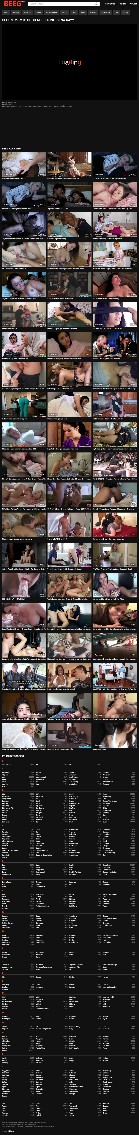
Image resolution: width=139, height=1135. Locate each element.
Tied (104, 1108)
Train (105, 1113)
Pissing (105, 1041)
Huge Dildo (40, 942)
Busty (45, 106)
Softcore (5, 1082)
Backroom (39, 796)
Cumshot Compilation (44, 855)
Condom (106, 843)
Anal (3, 777)
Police (4, 1044)
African (38, 773)
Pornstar (106, 1044)
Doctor (4, 870)
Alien (38, 775)
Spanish (39, 1084)
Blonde (4, 813)
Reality (4, 1058)
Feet (104, 897)
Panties (5, 1039)
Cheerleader (6, 837)
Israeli (4, 957)
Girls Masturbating (110, 918)
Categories (110, 3)
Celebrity (72, 834)
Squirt (38, 12)
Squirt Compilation (76, 1087)
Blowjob (39, 813)
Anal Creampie (41, 777)
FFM (3, 894)
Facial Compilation (110, 894)
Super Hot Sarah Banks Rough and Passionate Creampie (113, 509)
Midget (38, 1004)
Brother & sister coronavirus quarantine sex (63, 179)
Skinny (4, 1080)
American (106, 775)
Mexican (5, 1004)
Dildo (71, 867)
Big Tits (72, 808)
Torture (38, 1113)
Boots (38, 815)
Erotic (38, 884)
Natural (4, 1016)
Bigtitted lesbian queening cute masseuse (62, 449)
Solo (71, 1082)
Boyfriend (39, 817)
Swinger (72, 1094)
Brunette (39, 820)
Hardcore (5, 938)
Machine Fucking (109, 997)
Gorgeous (39, 923)
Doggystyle (40, 870)
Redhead (39, 1058)
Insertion (72, 952)
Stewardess (40, 1089)
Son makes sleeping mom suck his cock (16, 209)
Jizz (70, 969)
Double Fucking (75, 872)
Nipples (106, 1016)
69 (70, 765)
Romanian (39, 1060)
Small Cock (73, 1080)
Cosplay (39, 846)
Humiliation (73, 942)
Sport (4, 1087)
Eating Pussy (7, 882)
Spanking (72, 1084)
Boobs (4, 815)
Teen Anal (73, 1106)
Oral (73, 12)
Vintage (16, 12)
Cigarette (5, 839)
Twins (71, 1115)
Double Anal (40, 872)
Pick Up (38, 1041)
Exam (4, 887)
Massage (106, 999)
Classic (72, 839)
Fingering (106, 899)
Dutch (105, 874)
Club (71, 841)
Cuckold (5, 853)
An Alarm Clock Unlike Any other (14, 269)
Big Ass (38, 803)
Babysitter (6, 796)
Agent (71, 773)
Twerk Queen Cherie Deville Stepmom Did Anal (64, 569)
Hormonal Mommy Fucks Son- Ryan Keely (108, 239)
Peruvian (106, 1039)
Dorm (4, 872)
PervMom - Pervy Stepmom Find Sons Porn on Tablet (112, 269)
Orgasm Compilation (43, 1029)
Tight (4, 1111)
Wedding (14, 106)
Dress (83, 12)
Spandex (5, 1084)
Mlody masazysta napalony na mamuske (17, 539)
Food (4, 904)
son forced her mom (9, 329)
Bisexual (5, 810)
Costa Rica (73, 846)
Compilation (73, 843)
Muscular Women (42, 1009)
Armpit (105, 779)
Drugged (72, 874)
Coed (105, 841)
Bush (71, 822)
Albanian (106, 773)
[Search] (96, 4)
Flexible (106, 901)
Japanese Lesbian (76, 965)
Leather (5, 987)
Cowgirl (72, 848)
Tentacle (106, 1106)
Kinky (4, 977)
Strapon (106, 1089)
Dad (116, 12)
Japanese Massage (110, 965)
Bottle (105, 815)
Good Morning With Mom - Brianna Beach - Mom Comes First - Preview (24, 629)
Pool (71, 1044)
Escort (71, 884)
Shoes (4, 1077)
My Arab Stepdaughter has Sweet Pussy (62, 329)
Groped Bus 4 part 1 (100, 749)
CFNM (38, 830)
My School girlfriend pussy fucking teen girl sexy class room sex (115, 449)
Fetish (38, 899)
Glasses (39, 921)
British (4, 820)
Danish (71, 865)
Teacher (106, 1104)
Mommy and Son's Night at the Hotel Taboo (108, 599)
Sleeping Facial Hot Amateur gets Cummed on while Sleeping (115, 389)
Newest (133, 3)
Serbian (106, 1073)
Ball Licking (73, 796)
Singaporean (107, 1077)
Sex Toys (5, 1075)
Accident (5, 773)
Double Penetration (110, 872)
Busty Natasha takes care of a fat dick (61, 689)
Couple (4, 848)
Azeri (4, 786)
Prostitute (106, 1046)
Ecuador (39, 882)
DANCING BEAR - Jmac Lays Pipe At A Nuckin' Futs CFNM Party (115, 479)
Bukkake (93, 12)
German (5, 918)
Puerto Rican (40, 1048)
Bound (4, 817)
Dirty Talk (106, 867)
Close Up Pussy (8, 841)
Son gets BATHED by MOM (57, 539)
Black (71, 810)
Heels (38, 938)
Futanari (5, 908)
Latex (38, 985)
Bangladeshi (6, 799)
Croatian (72, 850)
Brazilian (72, 817)
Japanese (39, 965)
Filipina (72, 899)
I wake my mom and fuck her (12, 179)
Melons (105, 1002)
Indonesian (40, 952)
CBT (3, 830)
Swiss (105, 1094)
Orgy (71, 1029)
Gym (37, 928)
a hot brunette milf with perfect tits (60, 299)
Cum (37, 853)
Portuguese (6, 1046)
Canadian (5, 832)
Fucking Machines (42, 906)
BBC (3, 794)
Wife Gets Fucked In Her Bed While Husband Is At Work (67, 719)
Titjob (38, 1111)
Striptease (6, 1091)
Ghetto (38, 918)
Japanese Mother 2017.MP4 (57, 209)
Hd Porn (11, 1131)
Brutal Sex (73, 820)
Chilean (38, 837)
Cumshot (5, 855)
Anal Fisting (73, 777)
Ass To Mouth (108, 782)
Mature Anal (73, 1002)
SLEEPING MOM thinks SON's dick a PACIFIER (109, 179)
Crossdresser (108, 850)
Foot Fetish (40, 904)
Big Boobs (106, 803)
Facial (71, 894)
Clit (104, 839)
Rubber (105, 1060)
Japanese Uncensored (44, 967)
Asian (4, 782)
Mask (71, 999)
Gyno (71, 928)
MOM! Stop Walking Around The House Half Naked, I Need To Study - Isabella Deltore (24, 509)
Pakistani (72, 1037)
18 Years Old (6, 765)
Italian (38, 957)
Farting (38, 897)
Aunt (37, 784)
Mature (64, 12)
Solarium (39, 1082)
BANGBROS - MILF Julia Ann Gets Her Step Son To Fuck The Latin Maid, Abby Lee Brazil (115, 689)
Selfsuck (72, 1073)
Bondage (106, 813)
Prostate (72, 1046)
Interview (39, 955)
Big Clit (72, 806)
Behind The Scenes (110, 801)
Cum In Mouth (74, 853)
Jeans (105, 967)
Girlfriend (72, 918)
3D (37, 765)
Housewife (6, 942)
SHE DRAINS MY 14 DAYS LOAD (14, 599)
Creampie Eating (42, 850)
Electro (105, 882)
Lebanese (39, 987)
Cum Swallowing (109, 853)
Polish (38, 1044)
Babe (105, 794)
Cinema (38, 839)
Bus (37, 822)
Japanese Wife (74, 967)
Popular (122, 3)
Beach (38, 801)
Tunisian (5, 1115)
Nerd (37, 1016)
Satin (38, 1071)
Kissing (38, 977)
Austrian (106, 784)
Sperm (105, 1084)
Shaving (72, 1075)
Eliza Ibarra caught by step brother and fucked (64, 359)
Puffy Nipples (74, 1048)
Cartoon (72, 832)
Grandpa (106, 923)
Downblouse (6, 874)
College (5, 843)
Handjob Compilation (110, 935)
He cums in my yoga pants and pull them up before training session (24, 389)
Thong (38, 1108)
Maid (4, 999)
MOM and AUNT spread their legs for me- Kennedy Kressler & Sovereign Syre (24, 749)
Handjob (72, 935)
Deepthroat (107, 865)
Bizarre (38, 810)
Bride (105, 817)
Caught (62, 106)
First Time (6, 901)
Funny (105, 906)
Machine (72, 997)
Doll (70, 870)
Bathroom (5, 801)
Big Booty (5, 806)
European (106, 884)
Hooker (72, 940)
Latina (71, 985)
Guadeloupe (107, 925)
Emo (3, 884)
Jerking (5, 969)
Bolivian (72, 813)
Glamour (5, 921)
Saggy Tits (6, 1071)
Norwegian (6, 1019)
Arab (4, 779)
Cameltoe (106, 830)
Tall (3, 1104)
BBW (56, 106)
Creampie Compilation (10, 850)
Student (39, 1091)
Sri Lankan (107, 1087)
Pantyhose (40, 1039)
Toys (71, 1113)
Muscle (4, 1009)
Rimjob (4, 1060)
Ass (37, 782)
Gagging (5, 916)
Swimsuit (39, 1094)
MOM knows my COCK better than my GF (108, 419)
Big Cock (106, 806)
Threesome (73, 1108)
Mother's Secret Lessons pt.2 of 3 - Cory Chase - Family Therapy (24, 479)
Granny (125, 12)
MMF (38, 997)
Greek (38, 925)
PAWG (4, 1037)
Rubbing (5, 1063)
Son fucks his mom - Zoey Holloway (106, 299)
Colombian (40, 843)
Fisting (38, 901)
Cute (104, 855)
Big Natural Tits (8, 808)
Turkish (38, 1115)
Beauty (71, 801)
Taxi (70, 1104)
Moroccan (106, 1006)
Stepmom (5, 1089)
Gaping (105, 916)
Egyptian (72, 882)
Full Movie (73, 906)
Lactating (5, 985)
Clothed (39, 841)
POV (37, 1037)
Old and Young (74, 1027)
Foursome (106, 904)
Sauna (71, 1071)
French (4, 906)
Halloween (40, 935)
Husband (5, 945)
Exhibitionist (40, 887)
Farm (4, 897)
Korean (105, 977)
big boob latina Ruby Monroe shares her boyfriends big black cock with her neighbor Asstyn (69, 659)
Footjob (72, 904)
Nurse (71, 1019)
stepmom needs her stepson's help (60, 749)
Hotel (105, 940)
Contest (5, 846)
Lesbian (72, 987)
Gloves (105, 921)
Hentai (71, 938)
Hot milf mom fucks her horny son (14, 419)
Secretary (5, 1073)
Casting (106, 832)
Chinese (72, 837)
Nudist (38, 1019)
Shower (72, 1077)
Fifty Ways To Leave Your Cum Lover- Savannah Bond (112, 569)
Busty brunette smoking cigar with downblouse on (65, 269)
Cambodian (73, 830)
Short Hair (39, 1077)
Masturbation (7, 1002)
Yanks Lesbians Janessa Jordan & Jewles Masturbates (67, 599)
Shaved (38, 1075)
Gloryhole (72, 921)
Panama (106, 1037)
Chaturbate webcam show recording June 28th (19, 449)
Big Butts (39, 806)
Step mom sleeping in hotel (57, 419)
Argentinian (40, 779)
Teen (38, 1106)
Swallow (106, 1091)
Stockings (73, 1089)
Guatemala (6, 928)
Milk (104, 1004)
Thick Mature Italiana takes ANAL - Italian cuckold (111, 719)
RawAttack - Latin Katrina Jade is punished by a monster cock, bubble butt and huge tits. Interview (69, 629)
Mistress (5, 1006)
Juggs (105, 969)
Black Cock (107, 810)
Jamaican (5, 965)
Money (71, 1006)
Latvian (105, 985)
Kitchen (72, 977)
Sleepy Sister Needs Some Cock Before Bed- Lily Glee (112, 209)
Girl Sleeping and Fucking (56, 239)
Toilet (71, 1111)
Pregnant (39, 1046)
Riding (105, 1058)
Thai (3, 1108)
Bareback (72, 799)
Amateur (28, 106)
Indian (4, 952)
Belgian (5, 803)
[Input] (64, 4)
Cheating (106, 834)
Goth (71, 923)
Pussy (4, 1050)
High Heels (107, 938)
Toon (105, 1111)
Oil (37, 1027)
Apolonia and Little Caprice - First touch (107, 329)
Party (71, 1039)
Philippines (6, 1041)
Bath (104, 799)
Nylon (105, 1019)
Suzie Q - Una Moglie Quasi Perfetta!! (106, 359)
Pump (105, 1048)
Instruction (107, 952)
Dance (38, 865)
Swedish (5, 1094)
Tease (4, 1106)
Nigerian (72, 1016)
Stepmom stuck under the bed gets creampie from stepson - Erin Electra (115, 659)
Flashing (72, 901)
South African (108, 1082)
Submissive (73, 1091)
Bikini (105, 808)
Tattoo (38, 1104)
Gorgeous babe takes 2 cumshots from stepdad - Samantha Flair (24, 659)
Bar (37, 799)
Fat (70, 897)
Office (4, 1027)
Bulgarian (5, 822)
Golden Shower (7, 923)
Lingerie (5, 989)
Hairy (4, 935)
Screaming (107, 1071)
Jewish (38, 969)
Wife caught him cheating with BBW (60, 389)
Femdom (5, 899)
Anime (105, 777)
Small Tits (27, 12)
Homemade (37, 106)
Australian (73, 784)
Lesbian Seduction (110, 987)
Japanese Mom (7, 967)
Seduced (39, 1073)
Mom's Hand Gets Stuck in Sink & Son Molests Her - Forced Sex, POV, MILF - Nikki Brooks (69, 479)
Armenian (72, 779)
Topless (5, 1113)
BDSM (71, 794)
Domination (107, 870)
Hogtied (5, 940)
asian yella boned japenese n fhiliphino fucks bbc (20, 719)
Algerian (5, 775)
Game (38, 916)
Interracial (6, 955)
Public (4, 1048)
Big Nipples (40, 808)
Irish (104, 955)
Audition (5, 784)
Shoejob (106, 1075)
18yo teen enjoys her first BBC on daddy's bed (19, 299)
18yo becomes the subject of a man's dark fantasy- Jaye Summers (24, 239)
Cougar (69, 106)
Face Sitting (40, 894)
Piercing (72, 1041)
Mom (6, 12)
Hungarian (107, 942)
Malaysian (39, 999)
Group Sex (73, 925)
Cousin (38, 848)
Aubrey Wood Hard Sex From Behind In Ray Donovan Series (23, 569)
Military (72, 1004)
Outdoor (106, 1029)
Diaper (38, 867)
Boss (71, 815)
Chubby (106, 837)
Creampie (106, 848)
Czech (4, 857)
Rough (71, 1060)
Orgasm (5, 1029)
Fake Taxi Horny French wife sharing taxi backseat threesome (24, 689)
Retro (71, 1058)
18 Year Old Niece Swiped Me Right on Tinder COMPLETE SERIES (69, 509)
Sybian (4, 1096)
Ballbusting (106, 12)
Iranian (71, 955)
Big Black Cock (51, 12)
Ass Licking (73, 782)
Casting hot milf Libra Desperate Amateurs (108, 539)
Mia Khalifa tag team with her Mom (15, 359)
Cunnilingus (73, 855)
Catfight (5, 834)
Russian (39, 1063)
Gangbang (73, 916)
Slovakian (39, 1080)
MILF (21, 106)
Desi (3, 867)
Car (37, 832)
